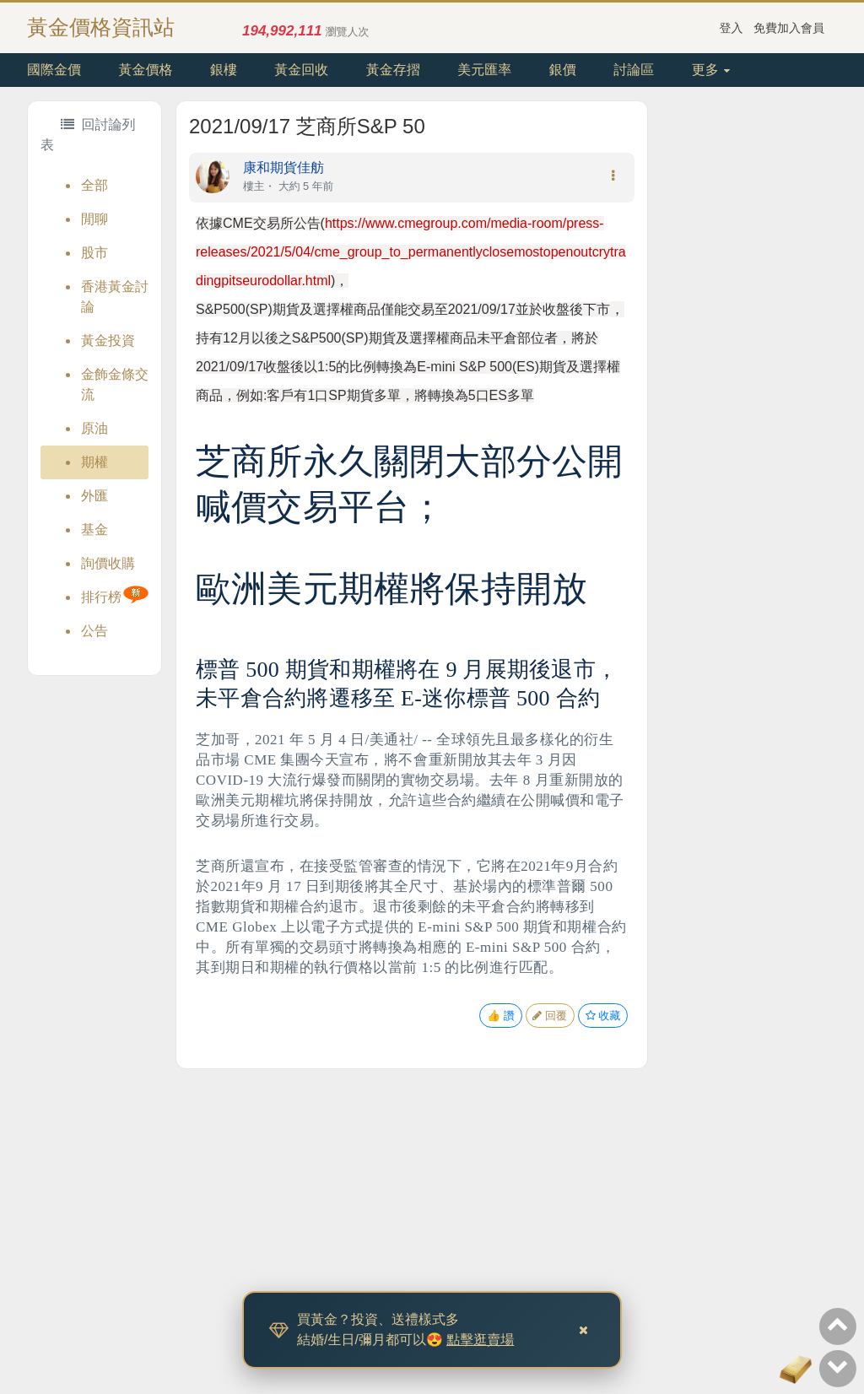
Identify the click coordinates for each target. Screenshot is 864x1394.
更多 (711, 69)
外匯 (94, 496)
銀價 (562, 69)
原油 (94, 428)
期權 (94, 462)
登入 (731, 28)
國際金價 (54, 69)
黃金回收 (301, 69)
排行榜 (101, 597)
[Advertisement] (742, 353)
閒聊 (94, 219)
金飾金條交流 (114, 384)
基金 (94, 529)
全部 (94, 185)
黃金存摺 (393, 69)
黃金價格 (145, 69)
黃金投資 (108, 340)
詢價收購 (108, 563)
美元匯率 (484, 69)
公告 (94, 631)
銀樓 (223, 69)
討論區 (633, 69)
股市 (94, 253)
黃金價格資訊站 (101, 27)
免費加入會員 (788, 28)
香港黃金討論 (114, 296)
